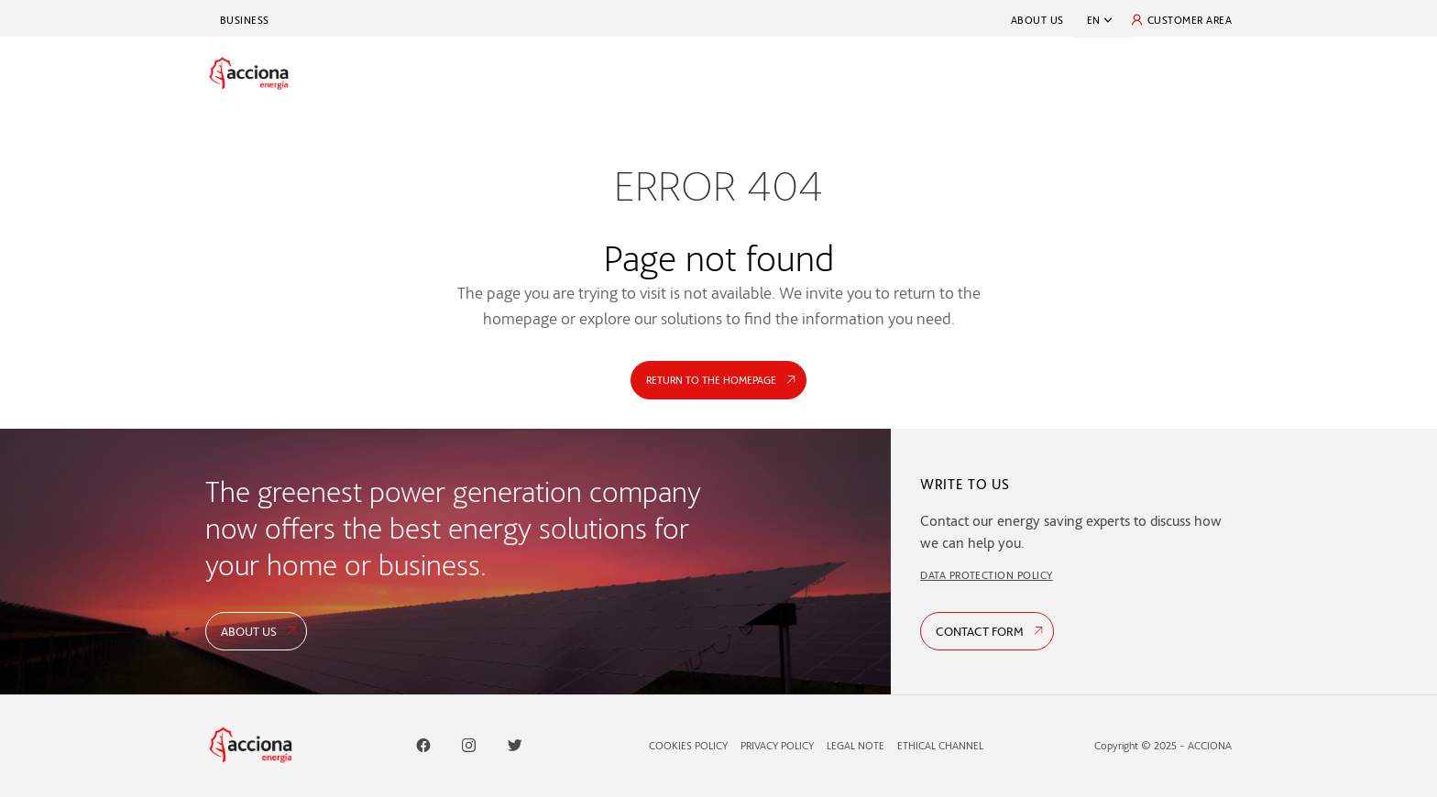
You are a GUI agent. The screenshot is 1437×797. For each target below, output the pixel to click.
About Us (1037, 20)
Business (244, 20)
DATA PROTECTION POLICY (986, 575)
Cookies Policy (688, 745)
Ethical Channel (940, 745)
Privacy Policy (777, 745)
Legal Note (855, 745)
